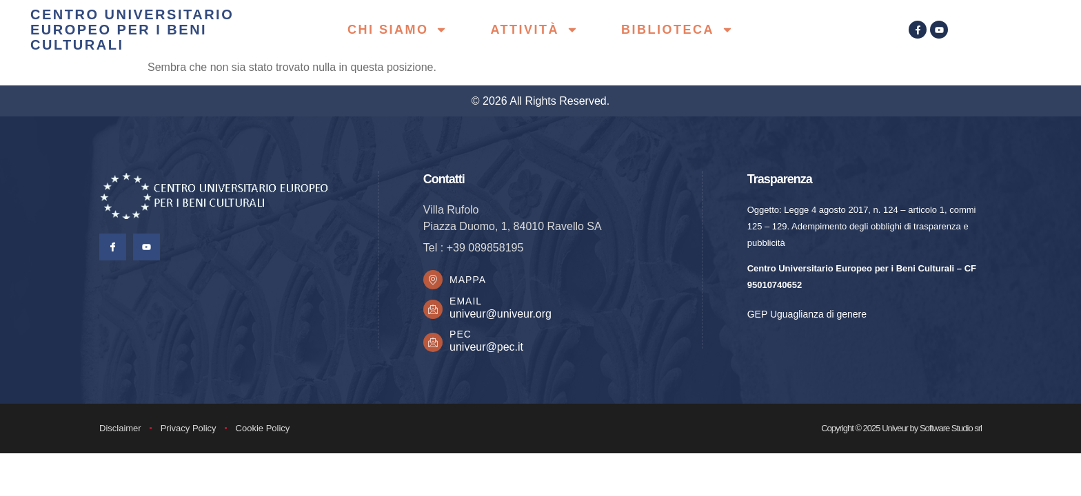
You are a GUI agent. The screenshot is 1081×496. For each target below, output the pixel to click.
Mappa (469, 280)
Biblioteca (677, 30)
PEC (462, 335)
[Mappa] (433, 280)
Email (467, 302)
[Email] (433, 310)
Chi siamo (397, 30)
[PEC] (433, 343)
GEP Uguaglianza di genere (807, 314)
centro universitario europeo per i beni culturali (132, 29)
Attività (534, 30)
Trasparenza (779, 179)
